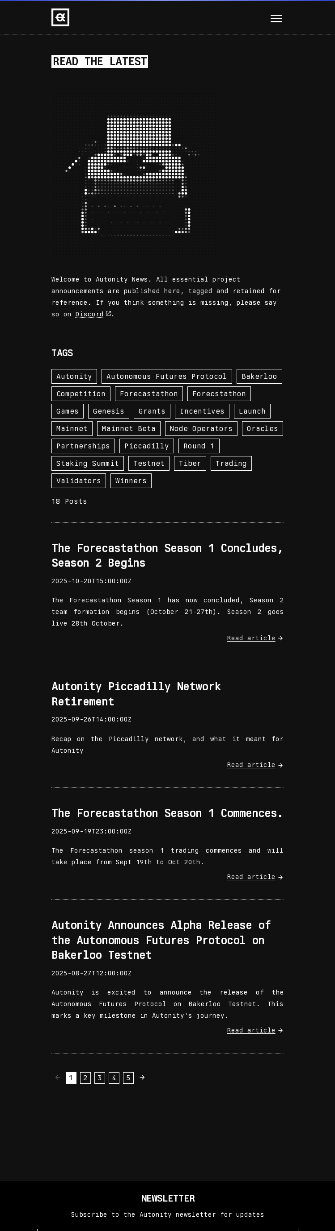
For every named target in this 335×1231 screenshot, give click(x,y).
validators (78, 481)
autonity (74, 376)
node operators (201, 428)
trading (231, 463)
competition (81, 394)
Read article (255, 638)
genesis (108, 411)
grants (152, 411)
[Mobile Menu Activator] (276, 18)
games (67, 411)
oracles (262, 428)
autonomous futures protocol (166, 376)
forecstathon (219, 394)
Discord (93, 314)
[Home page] (60, 17)
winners (131, 481)
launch (252, 411)
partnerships (83, 446)
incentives (202, 411)
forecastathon (149, 394)
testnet (149, 463)
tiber (190, 463)
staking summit (87, 463)
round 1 (199, 446)
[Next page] (142, 1077)
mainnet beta (129, 428)
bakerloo (259, 376)
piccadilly (146, 446)
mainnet (72, 428)
